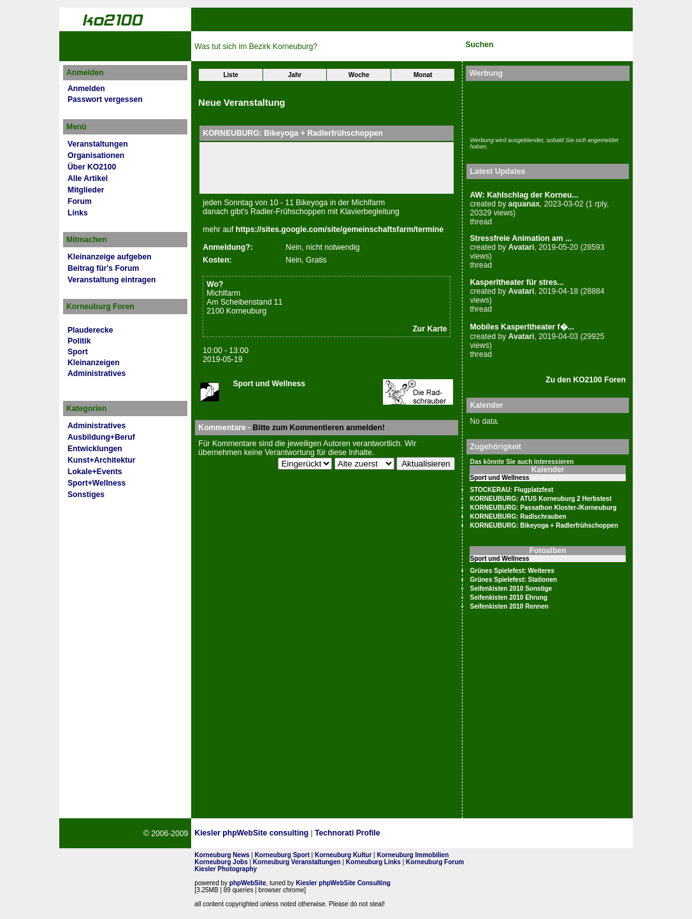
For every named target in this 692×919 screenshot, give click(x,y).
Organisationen (96, 155)
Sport (78, 351)
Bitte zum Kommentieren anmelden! (318, 427)
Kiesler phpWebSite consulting (251, 833)
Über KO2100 (92, 167)
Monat (423, 74)
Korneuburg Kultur (343, 854)
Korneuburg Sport (282, 854)
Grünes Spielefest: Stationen (513, 579)
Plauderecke (90, 330)
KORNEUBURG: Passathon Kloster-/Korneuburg (543, 507)
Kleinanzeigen (94, 362)
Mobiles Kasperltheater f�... (521, 326)
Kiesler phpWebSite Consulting (343, 882)
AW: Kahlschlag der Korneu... (524, 195)
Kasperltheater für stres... (516, 282)
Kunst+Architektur (101, 460)
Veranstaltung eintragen (111, 279)
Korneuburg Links (373, 861)
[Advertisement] (544, 107)
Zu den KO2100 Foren (585, 379)
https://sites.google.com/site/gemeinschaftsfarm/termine (339, 229)
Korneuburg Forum (435, 861)
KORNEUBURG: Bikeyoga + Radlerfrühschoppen (544, 525)
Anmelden (86, 88)
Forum (80, 201)
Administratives (97, 373)
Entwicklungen (95, 448)
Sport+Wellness (97, 483)
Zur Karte (429, 328)
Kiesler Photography (225, 868)
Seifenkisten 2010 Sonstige (511, 588)
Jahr (294, 74)
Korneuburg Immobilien (413, 854)
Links (78, 212)
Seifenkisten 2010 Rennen (509, 606)
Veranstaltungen (98, 144)
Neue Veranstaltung (241, 103)
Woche (359, 74)
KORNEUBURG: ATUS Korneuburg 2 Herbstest (540, 498)
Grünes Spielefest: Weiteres (512, 570)
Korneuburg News (221, 854)
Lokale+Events (95, 471)
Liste (230, 74)
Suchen (479, 44)
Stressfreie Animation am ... (521, 238)
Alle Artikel (88, 178)
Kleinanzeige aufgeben (110, 256)
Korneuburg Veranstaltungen (297, 861)
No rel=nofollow (490, 833)
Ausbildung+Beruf (101, 437)
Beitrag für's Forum (103, 268)
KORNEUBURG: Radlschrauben (518, 516)
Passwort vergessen (105, 99)
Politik (79, 340)
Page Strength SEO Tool (428, 833)
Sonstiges (86, 494)
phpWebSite (247, 882)
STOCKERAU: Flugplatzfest (511, 489)
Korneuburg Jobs (220, 861)
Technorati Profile (347, 833)
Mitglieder (86, 189)
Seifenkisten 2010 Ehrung (508, 597)
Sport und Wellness (269, 383)
